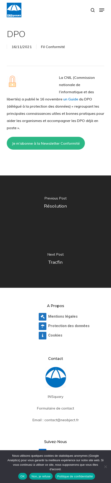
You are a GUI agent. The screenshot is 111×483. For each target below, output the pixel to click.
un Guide (70, 99)
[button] (101, 10)
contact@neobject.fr (61, 420)
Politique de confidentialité (75, 476)
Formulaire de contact (55, 408)
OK (22, 476)
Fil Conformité (53, 46)
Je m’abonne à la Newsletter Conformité (46, 143)
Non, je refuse (41, 476)
